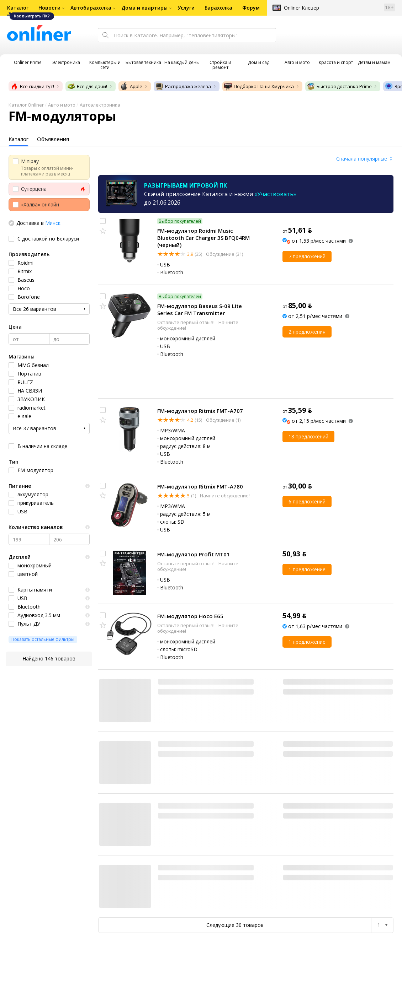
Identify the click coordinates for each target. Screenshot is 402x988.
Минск (52, 223)
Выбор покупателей (180, 221)
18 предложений (308, 436)
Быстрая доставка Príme (339, 86)
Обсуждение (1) (222, 420)
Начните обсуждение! (224, 495)
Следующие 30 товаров (235, 925)
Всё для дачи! (87, 86)
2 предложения (307, 331)
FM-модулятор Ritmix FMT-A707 (200, 410)
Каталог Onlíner (26, 105)
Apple (131, 86)
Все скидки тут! (32, 86)
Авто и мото (61, 105)
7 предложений (307, 256)
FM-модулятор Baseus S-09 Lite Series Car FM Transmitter (199, 309)
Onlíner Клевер (301, 7)
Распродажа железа (183, 86)
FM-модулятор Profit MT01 (193, 554)
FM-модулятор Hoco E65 (190, 616)
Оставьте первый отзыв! (186, 322)
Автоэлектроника (100, 105)
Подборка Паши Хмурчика (259, 86)
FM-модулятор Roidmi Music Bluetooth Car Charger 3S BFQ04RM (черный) (203, 237)
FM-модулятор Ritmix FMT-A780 (200, 486)
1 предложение (307, 569)
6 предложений (307, 501)
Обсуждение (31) (224, 254)
